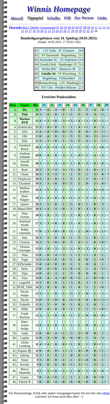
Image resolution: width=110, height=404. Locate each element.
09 (88, 27)
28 (72, 31)
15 (22, 31)
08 (84, 27)
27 (68, 31)
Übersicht (15, 27)
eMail (105, 393)
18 (34, 31)
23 (53, 31)
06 (77, 27)
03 (65, 27)
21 (45, 31)
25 (61, 31)
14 (107, 27)
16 (26, 31)
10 (92, 27)
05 (73, 27)
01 (57, 27)
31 (84, 31)
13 (104, 27)
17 (30, 31)
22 (49, 31)
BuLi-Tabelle (30, 27)
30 (80, 31)
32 (88, 31)
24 (57, 31)
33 (91, 31)
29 (76, 31)
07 (80, 27)
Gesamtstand (48, 27)
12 (100, 27)
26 (64, 31)
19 (37, 31)
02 (61, 27)
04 (69, 27)
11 (96, 27)
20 (41, 31)
